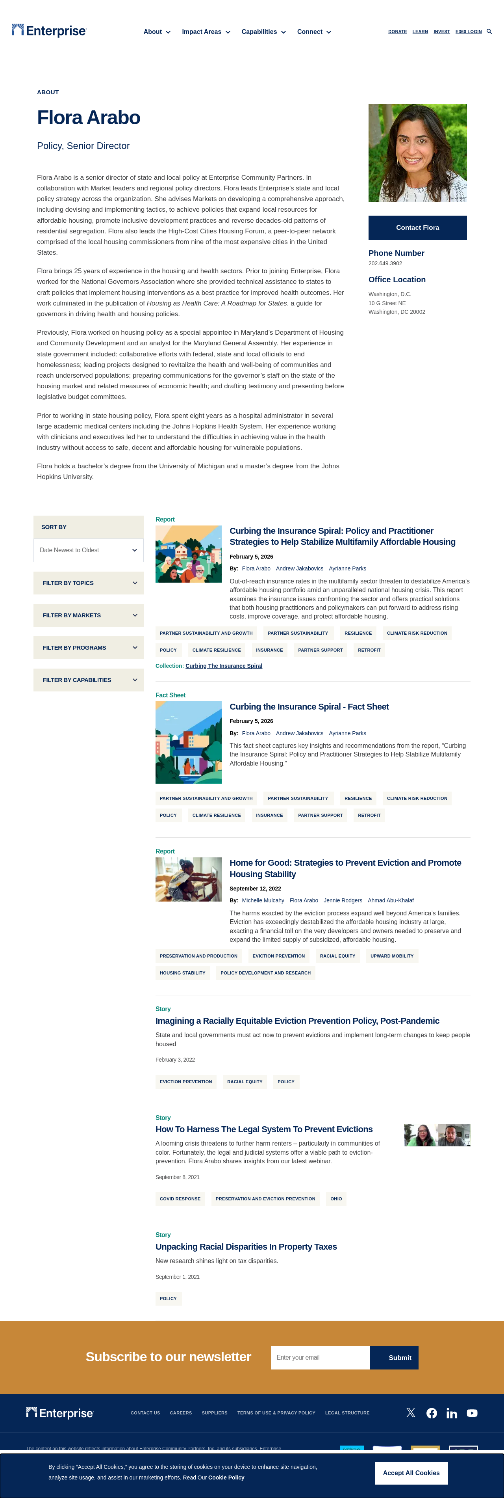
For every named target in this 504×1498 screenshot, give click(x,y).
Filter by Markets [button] (72, 617)
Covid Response (180, 1200)
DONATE (397, 31)
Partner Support (320, 652)
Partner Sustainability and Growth (206, 635)
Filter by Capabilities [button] (77, 681)
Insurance (269, 652)
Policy (169, 652)
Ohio (336, 1200)
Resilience (358, 635)
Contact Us (145, 1414)
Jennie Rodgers (343, 902)
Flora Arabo (256, 570)
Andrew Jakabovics (300, 570)
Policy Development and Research (265, 975)
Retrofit (369, 652)
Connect (314, 31)
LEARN (420, 31)
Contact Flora (417, 229)
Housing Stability (183, 975)
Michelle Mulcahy (263, 902)
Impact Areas (206, 31)
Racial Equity (338, 958)
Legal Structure (347, 1414)
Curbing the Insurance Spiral (223, 668)
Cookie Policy (226, 1477)
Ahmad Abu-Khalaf (391, 902)
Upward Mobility (392, 958)
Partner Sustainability (298, 635)
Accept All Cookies (411, 1473)
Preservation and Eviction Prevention (265, 1200)
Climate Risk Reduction (417, 635)
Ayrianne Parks (347, 570)
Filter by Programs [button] (74, 649)
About (157, 31)
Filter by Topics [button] (68, 584)
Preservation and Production (198, 958)
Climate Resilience (217, 652)
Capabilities (264, 31)
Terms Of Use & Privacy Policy (276, 1414)
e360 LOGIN (469, 31)
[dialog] (252, 1476)
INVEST (442, 31)
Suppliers (215, 1414)
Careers (181, 1414)
